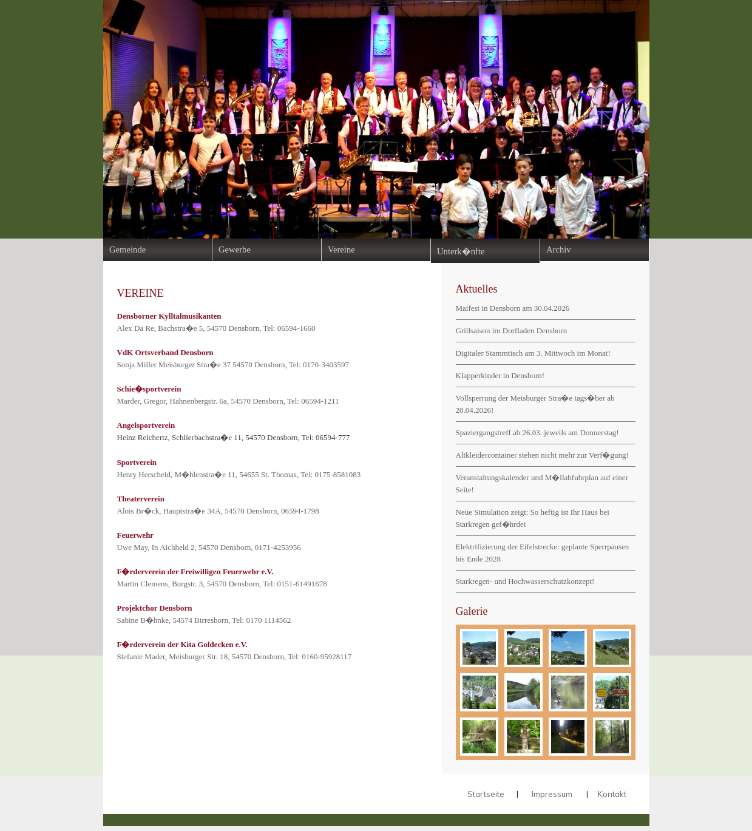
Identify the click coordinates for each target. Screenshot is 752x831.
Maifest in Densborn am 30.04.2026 (513, 308)
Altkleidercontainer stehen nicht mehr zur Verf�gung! (542, 455)
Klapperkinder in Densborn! (500, 375)
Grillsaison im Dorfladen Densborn (511, 330)
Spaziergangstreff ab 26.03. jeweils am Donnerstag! (537, 432)
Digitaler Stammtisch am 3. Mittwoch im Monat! (533, 353)
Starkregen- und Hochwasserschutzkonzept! (525, 581)
